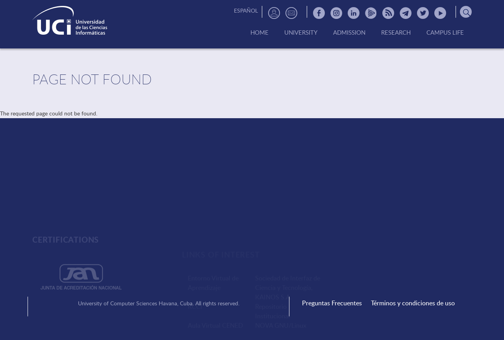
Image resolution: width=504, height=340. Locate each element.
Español (246, 10)
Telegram (405, 13)
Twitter (423, 13)
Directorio (274, 13)
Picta (371, 13)
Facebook (319, 13)
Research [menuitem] (396, 33)
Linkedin (353, 13)
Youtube (440, 13)
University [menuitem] (300, 33)
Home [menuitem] (259, 33)
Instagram (336, 13)
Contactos (291, 13)
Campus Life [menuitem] (445, 33)
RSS (388, 13)
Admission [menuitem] (349, 33)
